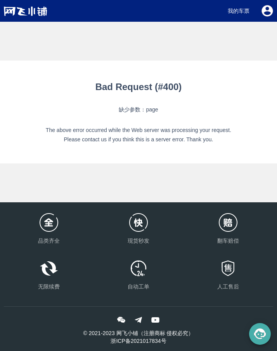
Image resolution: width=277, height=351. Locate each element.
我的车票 (238, 11)
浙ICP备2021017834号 (138, 341)
